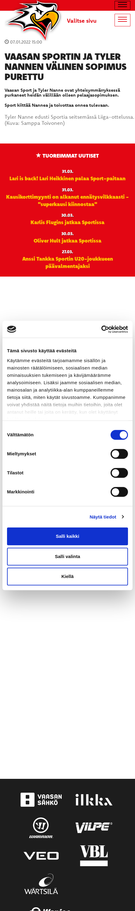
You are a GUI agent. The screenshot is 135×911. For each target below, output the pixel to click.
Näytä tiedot (103, 516)
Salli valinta (67, 556)
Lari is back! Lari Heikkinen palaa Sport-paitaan (67, 178)
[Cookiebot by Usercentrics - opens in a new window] (101, 329)
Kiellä (67, 576)
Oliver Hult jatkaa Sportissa (67, 240)
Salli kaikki (67, 536)
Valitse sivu (82, 20)
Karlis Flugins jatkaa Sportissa (67, 222)
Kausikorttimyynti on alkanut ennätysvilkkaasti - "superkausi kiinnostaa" (67, 200)
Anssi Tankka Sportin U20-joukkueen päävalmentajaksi (67, 262)
